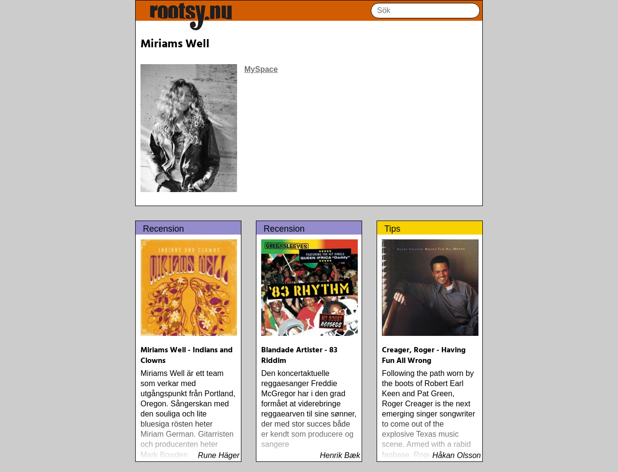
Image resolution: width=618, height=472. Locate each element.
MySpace (261, 69)
